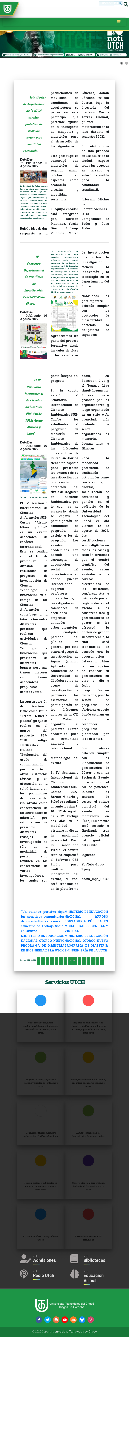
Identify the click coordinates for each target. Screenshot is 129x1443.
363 (42, 1021)
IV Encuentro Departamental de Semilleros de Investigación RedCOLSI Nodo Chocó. (35, 288)
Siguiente (85, 1021)
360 (93, 1012)
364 (52, 1021)
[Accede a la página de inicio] (7, 8)
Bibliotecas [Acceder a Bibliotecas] (105, 1352)
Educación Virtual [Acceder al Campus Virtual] (104, 1384)
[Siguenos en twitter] (47, 1426)
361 (102, 1012)
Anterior (51, 1012)
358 (74, 1012)
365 (61, 1021)
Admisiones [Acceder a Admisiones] (81, 1352)
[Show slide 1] (121, 63)
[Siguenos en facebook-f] (39, 1426)
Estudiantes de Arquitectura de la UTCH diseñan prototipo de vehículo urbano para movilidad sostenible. (36, 127)
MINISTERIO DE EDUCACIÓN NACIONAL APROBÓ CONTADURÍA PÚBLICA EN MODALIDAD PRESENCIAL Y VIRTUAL (89, 942)
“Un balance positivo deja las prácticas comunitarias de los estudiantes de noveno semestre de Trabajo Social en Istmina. (45, 937)
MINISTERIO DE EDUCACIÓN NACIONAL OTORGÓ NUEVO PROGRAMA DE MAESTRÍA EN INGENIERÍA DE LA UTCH (45, 984)
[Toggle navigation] (119, 21)
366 (71, 1021)
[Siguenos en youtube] (65, 1426)
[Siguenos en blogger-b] (56, 1426)
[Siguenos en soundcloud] (73, 1426)
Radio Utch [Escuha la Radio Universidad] (75, 1384)
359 (83, 1012)
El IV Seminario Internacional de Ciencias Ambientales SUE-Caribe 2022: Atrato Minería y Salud (34, 418)
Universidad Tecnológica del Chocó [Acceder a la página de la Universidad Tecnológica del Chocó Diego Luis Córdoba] (76, 1438)
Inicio (34, 1012)
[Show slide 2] (126, 63)
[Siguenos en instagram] (90, 1426)
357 (64, 1012)
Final (101, 1021)
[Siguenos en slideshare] (82, 1426)
